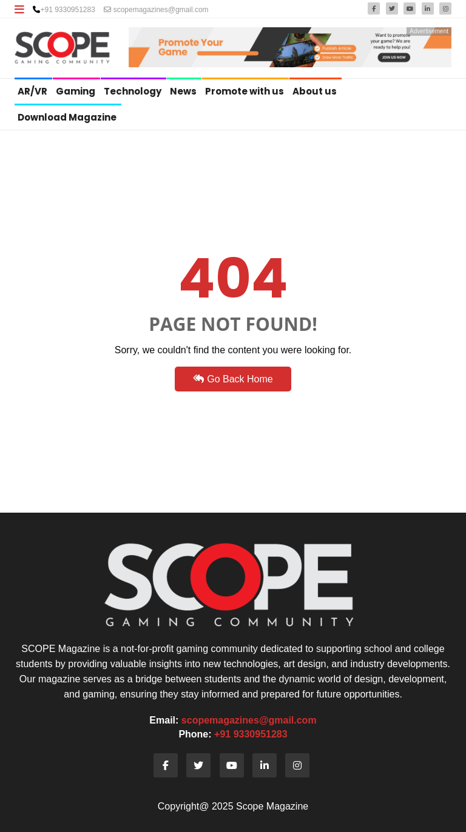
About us (315, 91)
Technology (133, 91)
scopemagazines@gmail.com (156, 9)
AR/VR (33, 91)
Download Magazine (68, 117)
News (184, 91)
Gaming (76, 91)
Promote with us (245, 91)
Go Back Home (232, 379)
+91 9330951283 (67, 9)
